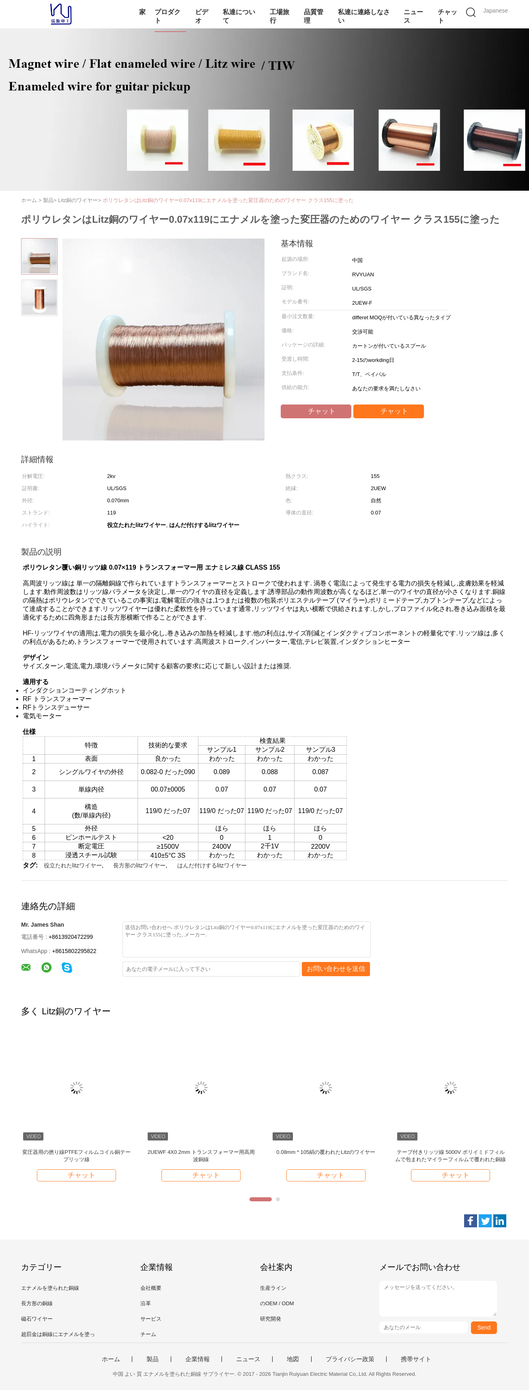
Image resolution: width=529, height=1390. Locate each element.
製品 (152, 1359)
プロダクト (168, 16)
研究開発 (270, 1319)
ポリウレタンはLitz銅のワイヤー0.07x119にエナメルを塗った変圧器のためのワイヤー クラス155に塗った (228, 200)
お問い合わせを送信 (336, 968)
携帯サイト (416, 1359)
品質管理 (313, 16)
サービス (150, 1319)
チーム (148, 1334)
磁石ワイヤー (37, 1319)
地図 (293, 1359)
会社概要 (150, 1288)
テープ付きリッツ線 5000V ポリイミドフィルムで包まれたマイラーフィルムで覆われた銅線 (450, 1155)
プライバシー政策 (350, 1359)
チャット (447, 16)
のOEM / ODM (277, 1303)
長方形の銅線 (37, 1303)
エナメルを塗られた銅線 (50, 1288)
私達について (239, 16)
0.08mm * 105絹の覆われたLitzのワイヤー (325, 1152)
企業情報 (197, 1359)
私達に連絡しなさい (364, 16)
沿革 (145, 1303)
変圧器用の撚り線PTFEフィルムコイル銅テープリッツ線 (76, 1155)
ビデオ (201, 16)
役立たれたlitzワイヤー (73, 865)
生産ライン (273, 1288)
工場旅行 (279, 16)
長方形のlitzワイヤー (139, 865)
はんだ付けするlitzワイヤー (212, 865)
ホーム (111, 1359)
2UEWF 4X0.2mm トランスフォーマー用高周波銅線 (201, 1155)
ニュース (413, 16)
